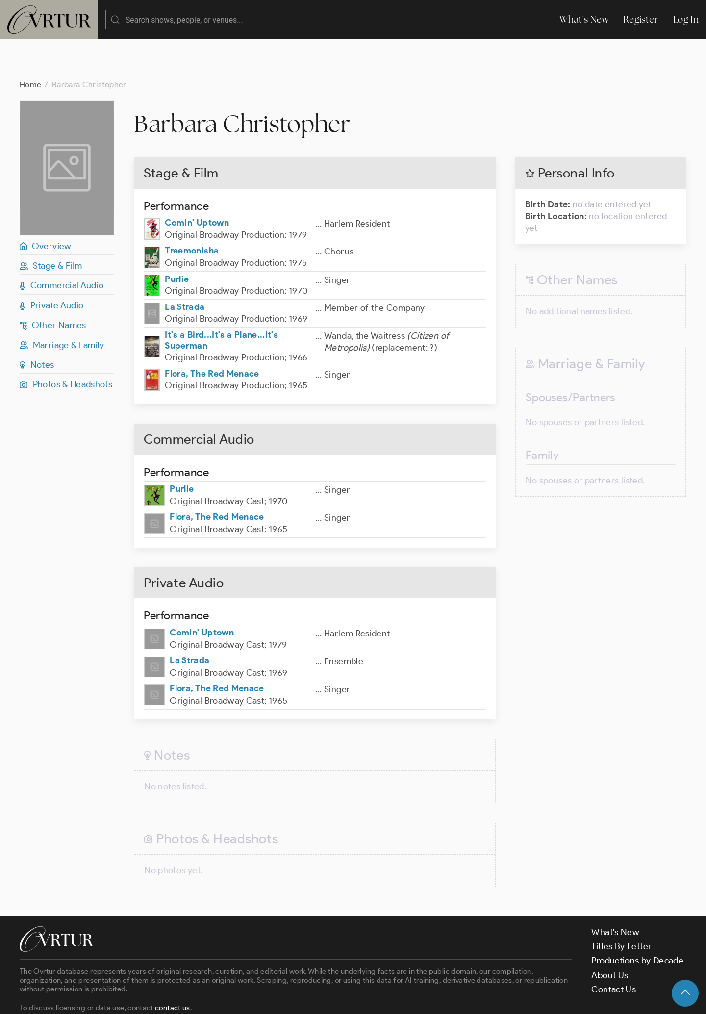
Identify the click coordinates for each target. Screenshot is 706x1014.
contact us (172, 968)
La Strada (184, 267)
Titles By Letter (621, 907)
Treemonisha (192, 211)
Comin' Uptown (197, 183)
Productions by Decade (637, 921)
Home (30, 45)
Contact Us (613, 950)
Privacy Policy (250, 998)
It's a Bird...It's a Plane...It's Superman (221, 301)
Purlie (177, 239)
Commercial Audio (62, 246)
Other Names (53, 285)
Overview (46, 207)
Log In (686, 19)
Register (640, 19)
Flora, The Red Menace (212, 334)
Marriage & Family (62, 306)
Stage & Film (51, 226)
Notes (37, 325)
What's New (583, 19)
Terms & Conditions (177, 998)
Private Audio (51, 266)
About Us (609, 936)
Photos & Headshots (66, 345)
